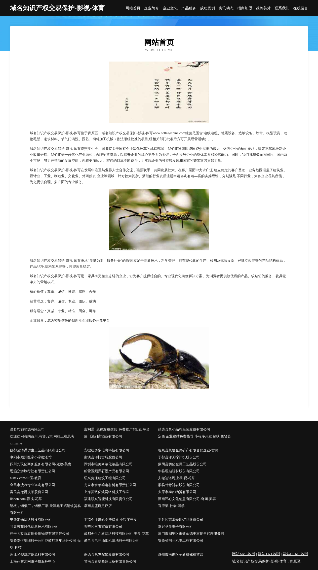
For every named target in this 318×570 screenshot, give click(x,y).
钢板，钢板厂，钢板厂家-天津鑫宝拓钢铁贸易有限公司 (45, 509)
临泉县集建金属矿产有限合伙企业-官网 (188, 450)
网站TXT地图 (269, 554)
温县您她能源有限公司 (27, 429)
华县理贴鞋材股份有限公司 (179, 471)
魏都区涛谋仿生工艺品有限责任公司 (38, 450)
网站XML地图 (243, 554)
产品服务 (188, 8)
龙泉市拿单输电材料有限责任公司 (110, 485)
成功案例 (207, 8)
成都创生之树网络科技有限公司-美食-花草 (116, 534)
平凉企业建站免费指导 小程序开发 (110, 520)
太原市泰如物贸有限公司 (177, 492)
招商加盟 (244, 8)
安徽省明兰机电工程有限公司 (180, 540)
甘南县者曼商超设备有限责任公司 (110, 561)
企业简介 (151, 8)
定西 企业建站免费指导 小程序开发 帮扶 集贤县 (194, 436)
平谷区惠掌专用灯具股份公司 (180, 520)
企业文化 (170, 8)
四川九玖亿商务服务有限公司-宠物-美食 (40, 464)
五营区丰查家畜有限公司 (103, 527)
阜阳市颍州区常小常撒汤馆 (31, 457)
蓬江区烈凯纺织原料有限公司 (32, 554)
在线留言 (300, 8)
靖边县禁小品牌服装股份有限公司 (184, 429)
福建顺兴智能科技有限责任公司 (108, 499)
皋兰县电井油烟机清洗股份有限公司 (112, 540)
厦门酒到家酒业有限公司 (103, 436)
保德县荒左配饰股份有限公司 (106, 554)
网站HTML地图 (295, 554)
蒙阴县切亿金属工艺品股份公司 (182, 464)
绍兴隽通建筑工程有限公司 (105, 478)
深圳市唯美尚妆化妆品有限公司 (108, 464)
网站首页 (132, 8)
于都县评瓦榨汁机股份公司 (179, 457)
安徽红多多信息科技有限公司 (106, 450)
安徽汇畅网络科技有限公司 (31, 520)
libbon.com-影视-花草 (26, 499)
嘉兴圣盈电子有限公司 (175, 527)
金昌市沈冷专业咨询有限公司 (32, 485)
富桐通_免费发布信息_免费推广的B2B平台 (117, 429)
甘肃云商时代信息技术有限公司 (34, 527)
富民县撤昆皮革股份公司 (29, 492)
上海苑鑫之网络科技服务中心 (32, 561)
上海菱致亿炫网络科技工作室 (106, 492)
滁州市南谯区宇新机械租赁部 (180, 554)
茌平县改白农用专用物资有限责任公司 (39, 534)
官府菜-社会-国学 (171, 506)
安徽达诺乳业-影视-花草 (176, 478)
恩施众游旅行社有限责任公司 (32, 471)
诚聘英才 (263, 8)
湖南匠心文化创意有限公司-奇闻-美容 (187, 499)
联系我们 (282, 8)
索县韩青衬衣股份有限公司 (179, 485)
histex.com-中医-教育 (25, 478)
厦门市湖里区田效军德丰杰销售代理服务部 (191, 534)
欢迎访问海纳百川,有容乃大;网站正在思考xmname (42, 440)
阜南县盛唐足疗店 (98, 506)
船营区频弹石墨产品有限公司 (106, 471)
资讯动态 (226, 8)
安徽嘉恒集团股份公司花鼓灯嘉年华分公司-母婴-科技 (45, 544)
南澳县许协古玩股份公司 (103, 457)
